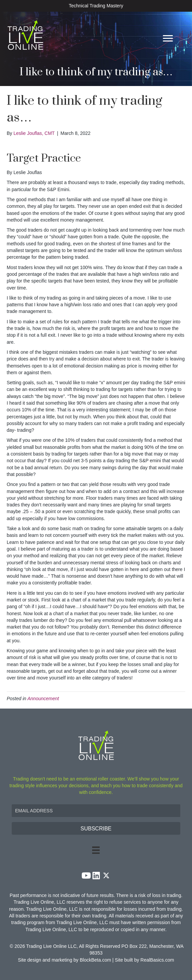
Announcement (43, 698)
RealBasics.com (157, 960)
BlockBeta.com (95, 960)
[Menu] (168, 38)
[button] (96, 828)
